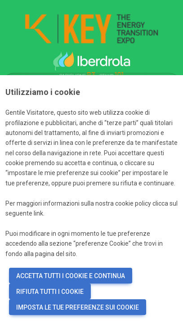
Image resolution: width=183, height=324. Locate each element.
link (38, 213)
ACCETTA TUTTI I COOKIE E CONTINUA (70, 275)
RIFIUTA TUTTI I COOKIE (50, 291)
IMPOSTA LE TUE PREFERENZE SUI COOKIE (77, 307)
